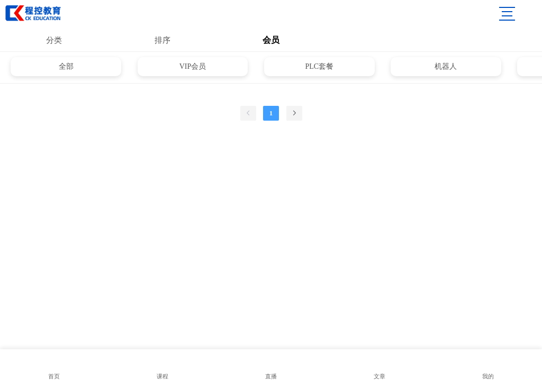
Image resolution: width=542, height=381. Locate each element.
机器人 (446, 66)
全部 (66, 66)
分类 (54, 40)
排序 (162, 40)
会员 (271, 39)
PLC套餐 (319, 66)
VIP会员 (192, 66)
